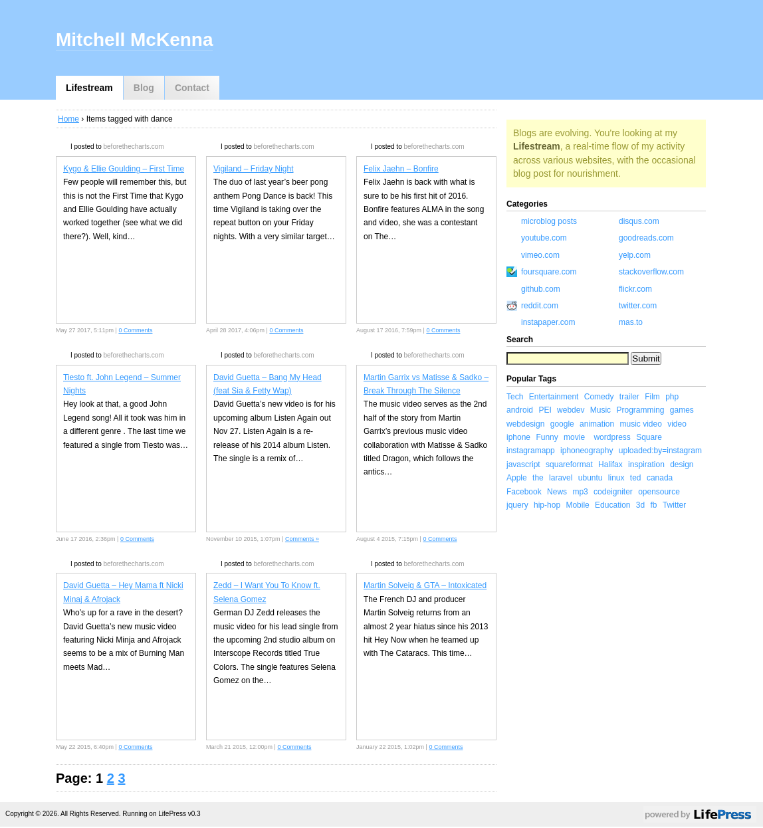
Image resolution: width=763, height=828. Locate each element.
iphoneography (586, 450)
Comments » (302, 539)
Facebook (524, 491)
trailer (629, 396)
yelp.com (635, 255)
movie (574, 437)
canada (660, 477)
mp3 (580, 491)
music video (640, 424)
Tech (514, 396)
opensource (659, 491)
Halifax (610, 464)
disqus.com (639, 221)
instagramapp (530, 450)
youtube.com (544, 238)
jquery (517, 505)
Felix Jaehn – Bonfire (401, 168)
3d (640, 505)
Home (68, 119)
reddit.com (539, 305)
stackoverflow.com (651, 271)
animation (597, 424)
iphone (518, 437)
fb (654, 505)
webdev (570, 410)
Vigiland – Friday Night (253, 168)
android (519, 410)
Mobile (577, 505)
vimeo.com (540, 255)
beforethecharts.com (133, 146)
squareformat (569, 464)
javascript (523, 464)
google (562, 424)
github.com (540, 289)
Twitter (674, 505)
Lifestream (89, 87)
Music (600, 410)
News (557, 491)
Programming (640, 410)
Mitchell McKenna (134, 39)
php (672, 396)
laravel (560, 477)
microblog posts (549, 221)
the (538, 477)
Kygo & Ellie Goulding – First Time (123, 168)
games (682, 410)
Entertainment (554, 396)
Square (649, 437)
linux (616, 477)
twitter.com (638, 305)
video (677, 424)
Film (652, 396)
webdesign (525, 424)
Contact (192, 87)
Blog (144, 87)
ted (635, 477)
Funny (547, 437)
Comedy (599, 396)
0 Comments (135, 330)
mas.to (631, 322)
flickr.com (635, 289)
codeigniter (613, 491)
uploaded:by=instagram (660, 450)
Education (612, 505)
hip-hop (547, 505)
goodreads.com (646, 238)
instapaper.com (548, 322)
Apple (516, 477)
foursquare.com (548, 271)
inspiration (646, 464)
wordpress (612, 437)
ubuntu (590, 477)
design (681, 464)
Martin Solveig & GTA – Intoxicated (425, 585)
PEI (544, 410)
